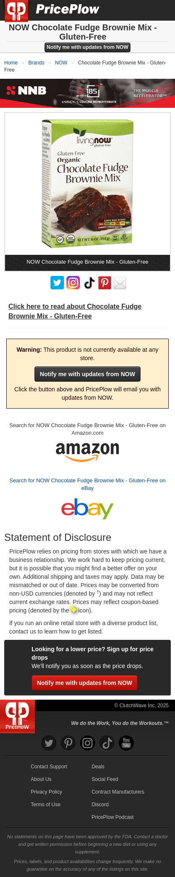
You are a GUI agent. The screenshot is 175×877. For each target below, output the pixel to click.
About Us (41, 779)
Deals (98, 767)
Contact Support (49, 767)
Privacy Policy (46, 792)
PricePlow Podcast (113, 817)
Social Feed (105, 779)
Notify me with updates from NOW (87, 47)
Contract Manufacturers (118, 792)
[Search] (140, 10)
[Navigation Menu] (160, 10)
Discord (100, 804)
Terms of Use (46, 804)
